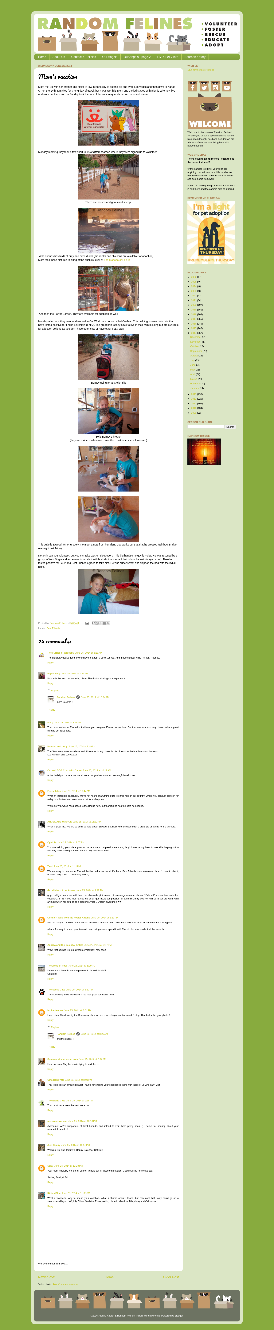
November (196, 341)
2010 (194, 408)
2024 (194, 286)
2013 (194, 394)
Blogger (178, 1315)
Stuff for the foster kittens (200, 70)
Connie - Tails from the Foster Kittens (68, 917)
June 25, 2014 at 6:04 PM (77, 1010)
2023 (194, 291)
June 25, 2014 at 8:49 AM (82, 746)
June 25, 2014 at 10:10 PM (82, 1121)
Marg (50, 722)
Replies (55, 690)
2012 (194, 398)
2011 (194, 403)
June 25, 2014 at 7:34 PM (92, 1059)
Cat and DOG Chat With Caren (64, 770)
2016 (194, 323)
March (194, 379)
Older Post (171, 1277)
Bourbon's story (195, 57)
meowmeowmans (57, 1121)
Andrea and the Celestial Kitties (65, 945)
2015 (194, 328)
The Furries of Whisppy (60, 653)
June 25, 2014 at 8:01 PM (78, 1080)
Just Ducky (53, 1145)
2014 (194, 333)
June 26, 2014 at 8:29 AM (94, 1034)
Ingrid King (53, 673)
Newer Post (46, 1277)
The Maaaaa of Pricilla (117, 259)
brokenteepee (55, 1010)
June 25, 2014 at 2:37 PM (98, 945)
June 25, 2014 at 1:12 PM (89, 890)
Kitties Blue (54, 1193)
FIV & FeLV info (167, 57)
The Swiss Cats (56, 989)
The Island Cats (56, 1100)
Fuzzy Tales (54, 791)
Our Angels (109, 57)
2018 (194, 314)
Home (42, 57)
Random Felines (66, 697)
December (196, 337)
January (194, 388)
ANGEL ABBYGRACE (59, 821)
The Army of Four (57, 965)
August (194, 355)
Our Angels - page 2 (137, 57)
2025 (194, 281)
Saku (50, 1166)
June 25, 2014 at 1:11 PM (67, 866)
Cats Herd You (55, 1080)
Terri (50, 866)
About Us (59, 57)
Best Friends (53, 628)
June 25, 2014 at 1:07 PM (70, 842)
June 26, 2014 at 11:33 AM (76, 1193)
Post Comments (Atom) (65, 1284)
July (192, 360)
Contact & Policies (83, 57)
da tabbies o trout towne (61, 890)
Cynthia (51, 842)
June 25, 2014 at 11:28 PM (68, 1166)
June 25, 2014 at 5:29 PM (81, 965)
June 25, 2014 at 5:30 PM (79, 989)
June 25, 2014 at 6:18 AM (88, 653)
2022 (194, 295)
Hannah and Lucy (57, 746)
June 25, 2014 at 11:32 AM (87, 821)
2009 (194, 413)
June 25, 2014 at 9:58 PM (79, 1100)
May (192, 369)
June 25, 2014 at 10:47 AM (76, 791)
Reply (50, 662)
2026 (194, 277)
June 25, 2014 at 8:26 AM (67, 722)
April (193, 374)
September (196, 351)
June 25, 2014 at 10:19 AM (97, 770)
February (195, 383)
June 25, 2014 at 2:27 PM (104, 917)
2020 (194, 305)
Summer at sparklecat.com (62, 1059)
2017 (194, 319)
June (193, 365)
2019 (194, 309)
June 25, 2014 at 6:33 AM (74, 673)
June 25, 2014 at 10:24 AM (95, 697)
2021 (194, 300)
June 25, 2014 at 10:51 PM (75, 1145)
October (194, 346)
